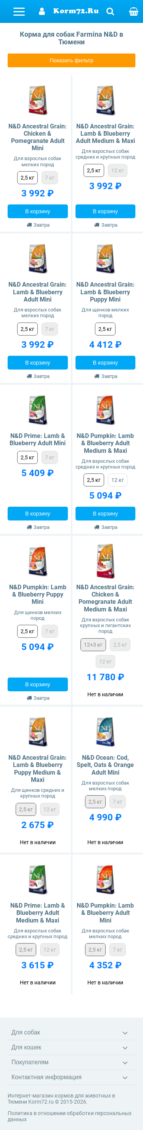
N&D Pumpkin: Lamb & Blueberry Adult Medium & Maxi (105, 443)
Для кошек (26, 1047)
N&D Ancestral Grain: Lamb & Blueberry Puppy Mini (105, 292)
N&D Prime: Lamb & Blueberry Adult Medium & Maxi (37, 913)
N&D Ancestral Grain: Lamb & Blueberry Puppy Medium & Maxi (37, 768)
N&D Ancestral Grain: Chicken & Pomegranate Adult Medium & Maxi (105, 598)
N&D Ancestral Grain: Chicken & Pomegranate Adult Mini (37, 137)
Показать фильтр (71, 60)
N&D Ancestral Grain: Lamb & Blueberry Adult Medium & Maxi (105, 133)
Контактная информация (46, 1077)
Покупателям (29, 1062)
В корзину (37, 211)
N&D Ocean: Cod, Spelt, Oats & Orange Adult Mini (105, 765)
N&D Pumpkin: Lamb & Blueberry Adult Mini (105, 913)
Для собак (25, 1032)
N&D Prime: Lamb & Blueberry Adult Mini (38, 439)
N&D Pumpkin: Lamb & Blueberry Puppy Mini (37, 594)
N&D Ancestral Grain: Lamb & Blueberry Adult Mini (37, 292)
